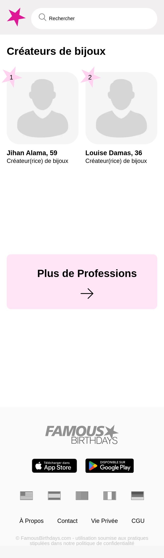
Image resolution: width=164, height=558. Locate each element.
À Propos (31, 521)
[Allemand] (137, 495)
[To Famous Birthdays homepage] (15, 17)
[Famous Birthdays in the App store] (54, 466)
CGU (138, 521)
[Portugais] (82, 495)
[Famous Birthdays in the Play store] (109, 466)
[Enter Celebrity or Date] (94, 18)
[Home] (82, 434)
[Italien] (109, 495)
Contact (67, 521)
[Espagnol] (54, 495)
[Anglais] (26, 495)
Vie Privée (104, 521)
